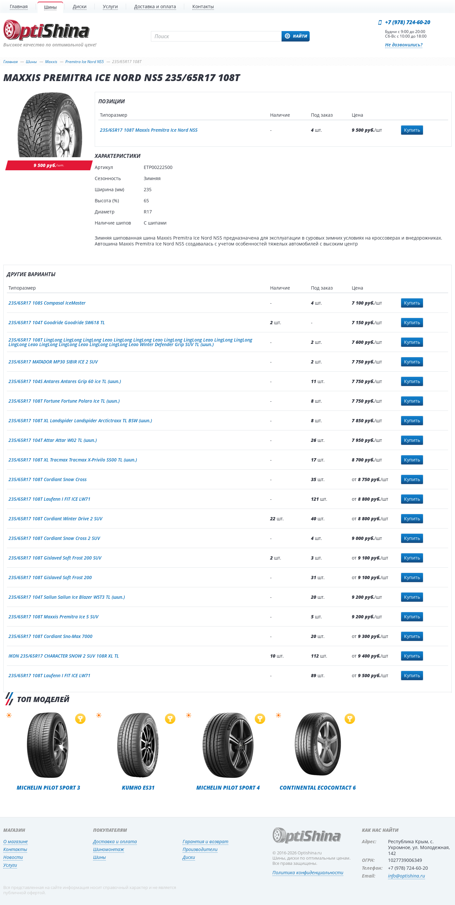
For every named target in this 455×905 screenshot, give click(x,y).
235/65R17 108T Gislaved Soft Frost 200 (50, 577)
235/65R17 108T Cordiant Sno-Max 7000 (50, 636)
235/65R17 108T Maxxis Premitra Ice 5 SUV (53, 616)
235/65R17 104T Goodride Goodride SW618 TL (56, 322)
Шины (99, 857)
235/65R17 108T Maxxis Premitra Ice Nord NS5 (149, 130)
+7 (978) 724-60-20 (407, 22)
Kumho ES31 (138, 787)
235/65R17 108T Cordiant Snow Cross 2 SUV (54, 538)
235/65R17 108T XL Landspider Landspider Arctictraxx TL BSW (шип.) (80, 420)
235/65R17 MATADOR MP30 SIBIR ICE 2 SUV (53, 362)
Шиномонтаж (108, 849)
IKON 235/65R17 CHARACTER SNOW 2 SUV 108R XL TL (63, 656)
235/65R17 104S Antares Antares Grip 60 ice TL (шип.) (64, 381)
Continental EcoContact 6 (318, 787)
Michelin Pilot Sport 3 (48, 787)
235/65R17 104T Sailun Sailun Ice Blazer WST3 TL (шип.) (66, 597)
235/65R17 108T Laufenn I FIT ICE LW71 (49, 499)
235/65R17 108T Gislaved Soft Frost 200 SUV (54, 558)
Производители (200, 849)
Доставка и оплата (115, 841)
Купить (412, 130)
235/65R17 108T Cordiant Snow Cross (47, 479)
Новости (13, 857)
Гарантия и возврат (205, 841)
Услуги (10, 865)
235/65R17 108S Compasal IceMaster (47, 303)
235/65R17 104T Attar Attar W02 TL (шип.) (52, 440)
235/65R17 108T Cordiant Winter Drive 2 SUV (55, 518)
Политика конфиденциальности (307, 872)
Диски (189, 857)
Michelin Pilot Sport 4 (228, 787)
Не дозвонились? (403, 45)
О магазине (15, 841)
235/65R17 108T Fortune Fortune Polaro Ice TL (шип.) (64, 401)
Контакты (15, 849)
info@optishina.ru (406, 876)
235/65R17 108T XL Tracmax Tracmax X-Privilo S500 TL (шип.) (72, 460)
